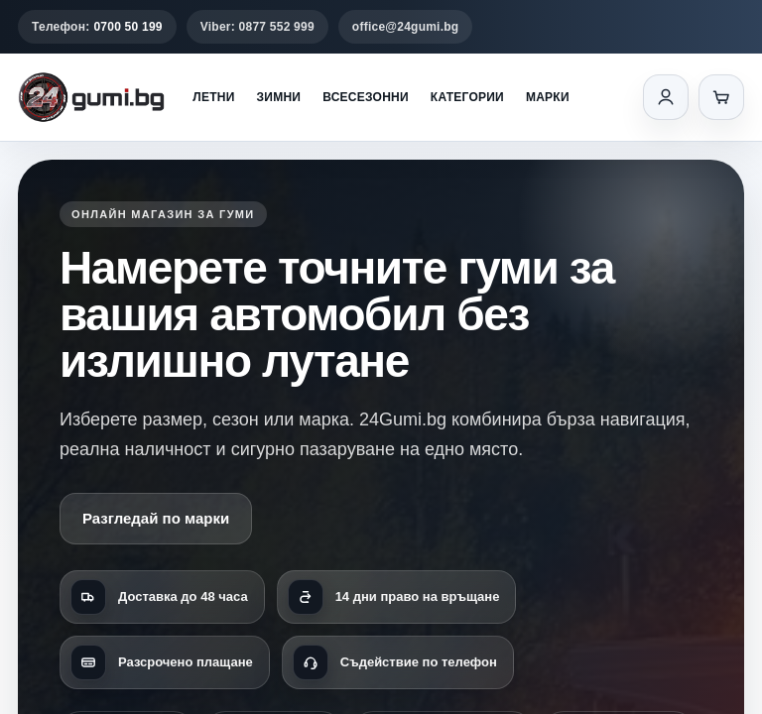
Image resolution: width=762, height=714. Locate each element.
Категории (467, 97)
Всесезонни (365, 97)
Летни (213, 97)
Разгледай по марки (155, 518)
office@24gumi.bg (405, 27)
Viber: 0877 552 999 (257, 27)
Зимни (279, 97)
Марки (548, 97)
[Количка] (721, 97)
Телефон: (97, 27)
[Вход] (666, 97)
